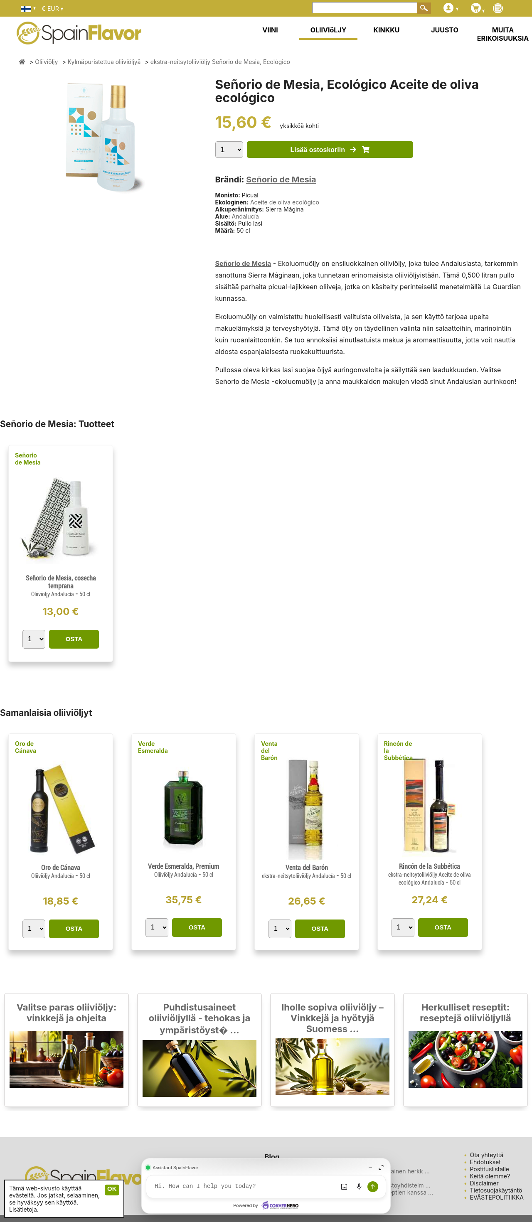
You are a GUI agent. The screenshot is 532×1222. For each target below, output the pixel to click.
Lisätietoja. (24, 1209)
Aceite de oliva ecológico (284, 202)
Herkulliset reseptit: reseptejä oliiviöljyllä (465, 1012)
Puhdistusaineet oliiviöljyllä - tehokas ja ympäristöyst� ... (200, 1018)
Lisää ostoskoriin (329, 149)
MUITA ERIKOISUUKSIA (503, 34)
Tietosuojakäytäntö (496, 1190)
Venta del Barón (269, 750)
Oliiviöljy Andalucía (53, 594)
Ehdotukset (485, 1161)
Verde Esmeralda (153, 747)
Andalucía (245, 216)
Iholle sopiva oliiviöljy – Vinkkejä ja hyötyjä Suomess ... (332, 1018)
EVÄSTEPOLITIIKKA (497, 1197)
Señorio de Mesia (281, 179)
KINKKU (387, 30)
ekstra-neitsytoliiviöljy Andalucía (299, 876)
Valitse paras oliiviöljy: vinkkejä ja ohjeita (67, 1012)
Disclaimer (484, 1183)
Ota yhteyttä (487, 1154)
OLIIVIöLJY (328, 30)
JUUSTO (444, 30)
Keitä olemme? (490, 1176)
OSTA (74, 638)
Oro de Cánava (25, 747)
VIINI (270, 30)
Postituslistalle (490, 1169)
